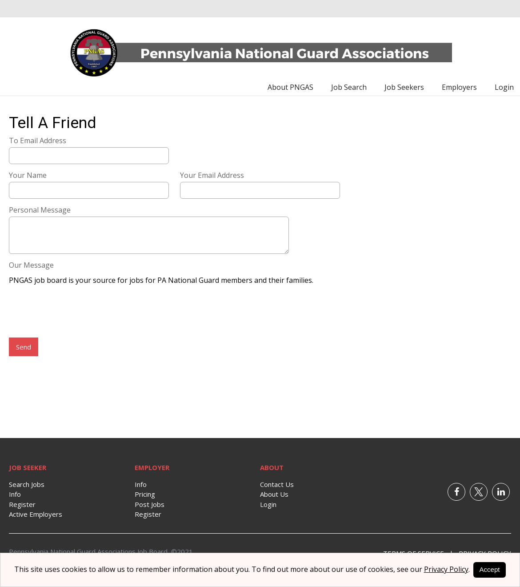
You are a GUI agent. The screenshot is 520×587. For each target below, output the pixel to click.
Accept (490, 569)
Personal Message (40, 210)
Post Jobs (149, 504)
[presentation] (76, 312)
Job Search (349, 87)
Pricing (145, 494)
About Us (274, 494)
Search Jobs (26, 484)
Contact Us (277, 484)
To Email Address (37, 140)
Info (15, 494)
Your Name (28, 175)
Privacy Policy (446, 569)
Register (22, 504)
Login (504, 87)
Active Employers (35, 514)
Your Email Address (212, 175)
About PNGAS (290, 87)
